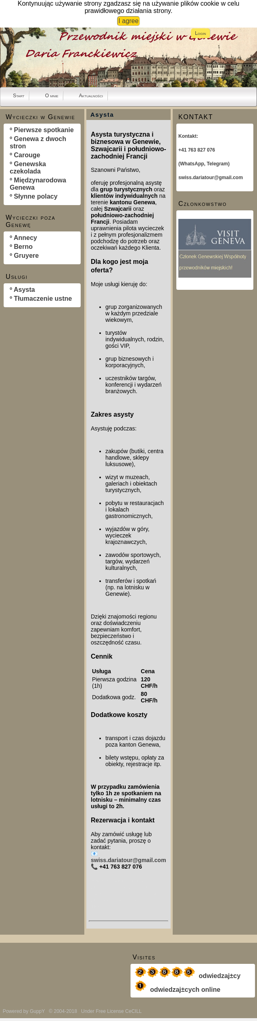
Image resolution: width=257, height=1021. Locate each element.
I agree (128, 20)
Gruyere (26, 255)
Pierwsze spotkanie (44, 129)
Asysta (24, 289)
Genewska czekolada (28, 168)
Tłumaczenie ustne (43, 298)
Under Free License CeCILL (112, 1011)
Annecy (25, 237)
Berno (23, 246)
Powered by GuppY (24, 1011)
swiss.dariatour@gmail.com (128, 860)
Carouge (27, 155)
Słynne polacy (36, 196)
